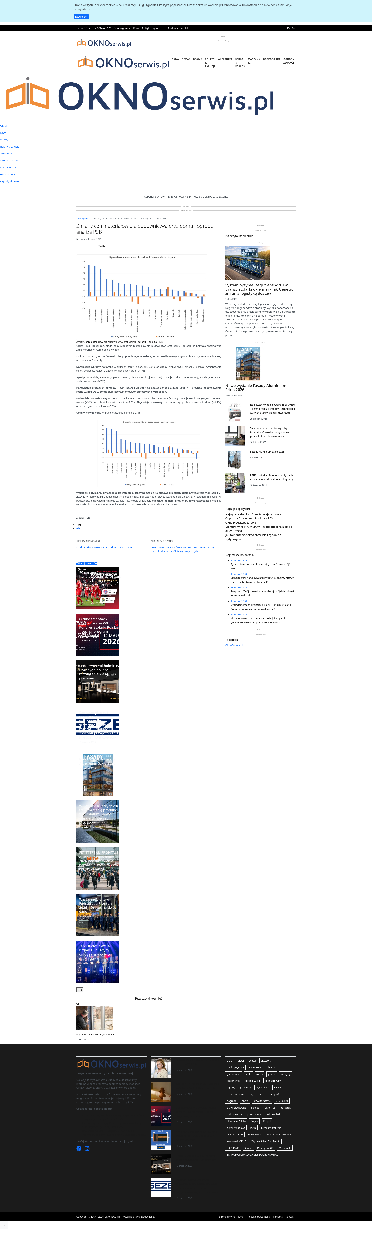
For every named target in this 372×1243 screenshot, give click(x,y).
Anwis (245, 1101)
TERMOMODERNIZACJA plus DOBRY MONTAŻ (252, 1154)
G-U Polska (282, 1101)
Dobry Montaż (235, 1134)
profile (271, 1074)
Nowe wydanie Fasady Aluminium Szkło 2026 (255, 387)
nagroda (231, 1101)
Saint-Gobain (274, 1114)
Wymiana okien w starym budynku (96, 1034)
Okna (175, 59)
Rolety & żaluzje (210, 62)
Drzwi (186, 59)
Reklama (173, 28)
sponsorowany (273, 1080)
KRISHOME (233, 1148)
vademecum (256, 1067)
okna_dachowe (235, 1094)
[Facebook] (79, 1149)
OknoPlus (269, 1107)
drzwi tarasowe (262, 1101)
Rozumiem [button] (81, 16)
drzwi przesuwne (236, 1107)
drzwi (241, 1060)
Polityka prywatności (153, 28)
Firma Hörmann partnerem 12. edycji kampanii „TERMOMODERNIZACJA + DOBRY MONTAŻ (197, 1136)
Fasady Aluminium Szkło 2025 (267, 451)
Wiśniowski (285, 1148)
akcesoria (266, 1060)
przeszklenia (254, 1114)
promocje (245, 1087)
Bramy (197, 59)
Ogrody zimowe (288, 60)
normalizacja (252, 1080)
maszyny (285, 1074)
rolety (259, 1074)
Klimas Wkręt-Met (271, 1127)
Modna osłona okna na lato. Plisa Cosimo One (104, 547)
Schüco (255, 1107)
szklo (248, 1074)
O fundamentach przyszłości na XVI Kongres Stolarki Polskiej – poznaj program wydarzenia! (196, 1112)
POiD (253, 1127)
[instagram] (293, 28)
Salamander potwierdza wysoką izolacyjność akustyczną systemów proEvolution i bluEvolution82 (270, 432)
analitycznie (233, 1080)
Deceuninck (254, 1134)
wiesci (80, 528)
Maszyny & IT (254, 60)
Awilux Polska (234, 1114)
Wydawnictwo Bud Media (266, 1141)
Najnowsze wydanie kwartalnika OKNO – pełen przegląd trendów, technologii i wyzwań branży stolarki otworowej (272, 409)
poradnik (285, 1107)
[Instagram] (87, 1149)
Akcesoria (225, 59)
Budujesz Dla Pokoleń (278, 1134)
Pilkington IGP (265, 1148)
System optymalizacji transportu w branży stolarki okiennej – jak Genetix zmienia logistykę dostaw (259, 289)
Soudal (248, 1148)
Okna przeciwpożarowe (240, 522)
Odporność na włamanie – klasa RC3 (249, 518)
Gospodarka (272, 59)
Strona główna (122, 28)
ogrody (231, 1087)
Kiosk (136, 28)
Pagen (254, 1121)
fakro (262, 1094)
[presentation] (78, 989)
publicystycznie (235, 1067)
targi (251, 1094)
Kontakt (185, 28)
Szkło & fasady (240, 62)
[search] (293, 65)
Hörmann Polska (236, 1121)
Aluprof (274, 1094)
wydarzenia (262, 1087)
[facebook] (288, 28)
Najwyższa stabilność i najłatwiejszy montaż (254, 514)
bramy (272, 1067)
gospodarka (233, 1074)
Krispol (267, 1121)
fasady (277, 1087)
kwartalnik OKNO (236, 1141)
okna (229, 1060)
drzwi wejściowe (236, 1127)
